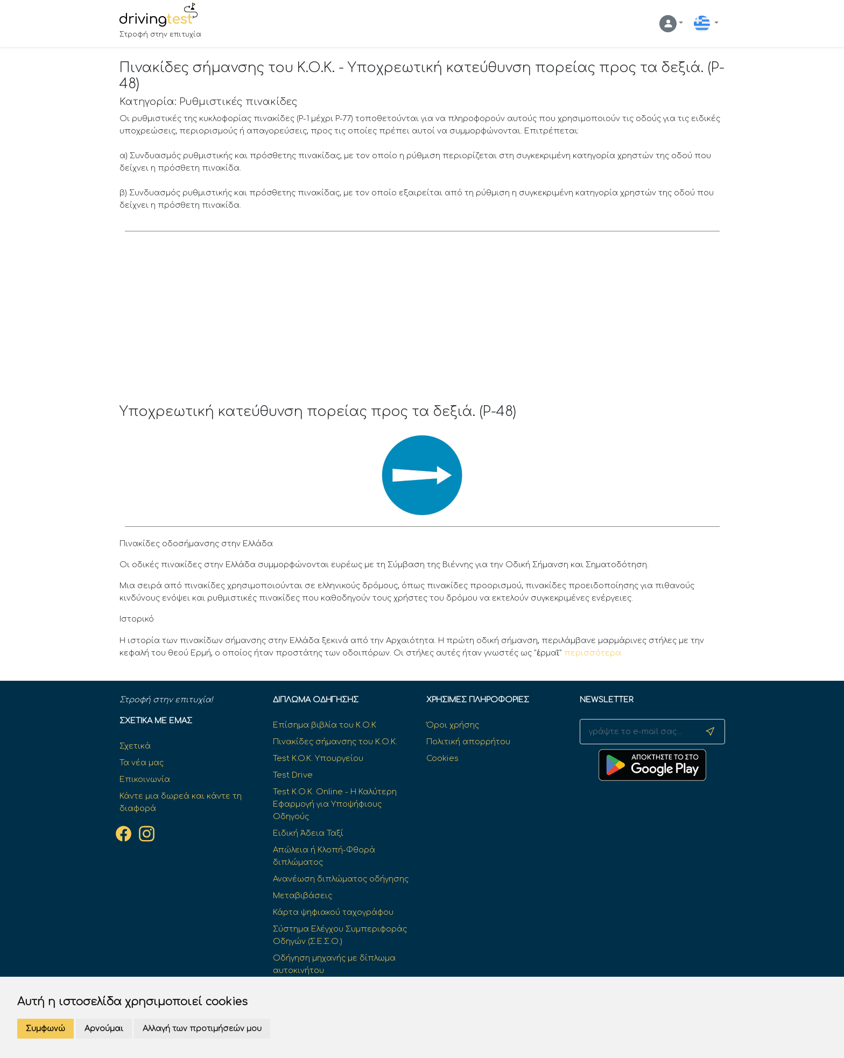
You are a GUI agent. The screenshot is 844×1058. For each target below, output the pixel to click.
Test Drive (293, 775)
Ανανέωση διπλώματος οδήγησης (341, 878)
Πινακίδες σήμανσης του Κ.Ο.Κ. (335, 741)
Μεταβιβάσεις (302, 895)
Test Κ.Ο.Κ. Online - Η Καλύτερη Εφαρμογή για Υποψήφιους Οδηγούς (335, 804)
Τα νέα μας (141, 762)
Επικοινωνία (144, 779)
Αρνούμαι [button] (104, 1029)
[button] (671, 24)
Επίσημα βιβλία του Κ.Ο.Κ (324, 725)
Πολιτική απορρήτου (468, 741)
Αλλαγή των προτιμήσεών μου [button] (202, 1029)
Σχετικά (135, 746)
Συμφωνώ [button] (45, 1029)
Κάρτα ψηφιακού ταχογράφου (333, 912)
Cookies (442, 758)
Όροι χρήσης (452, 725)
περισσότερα (592, 652)
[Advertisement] (422, 323)
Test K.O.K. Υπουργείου (318, 758)
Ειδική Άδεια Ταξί (308, 833)
